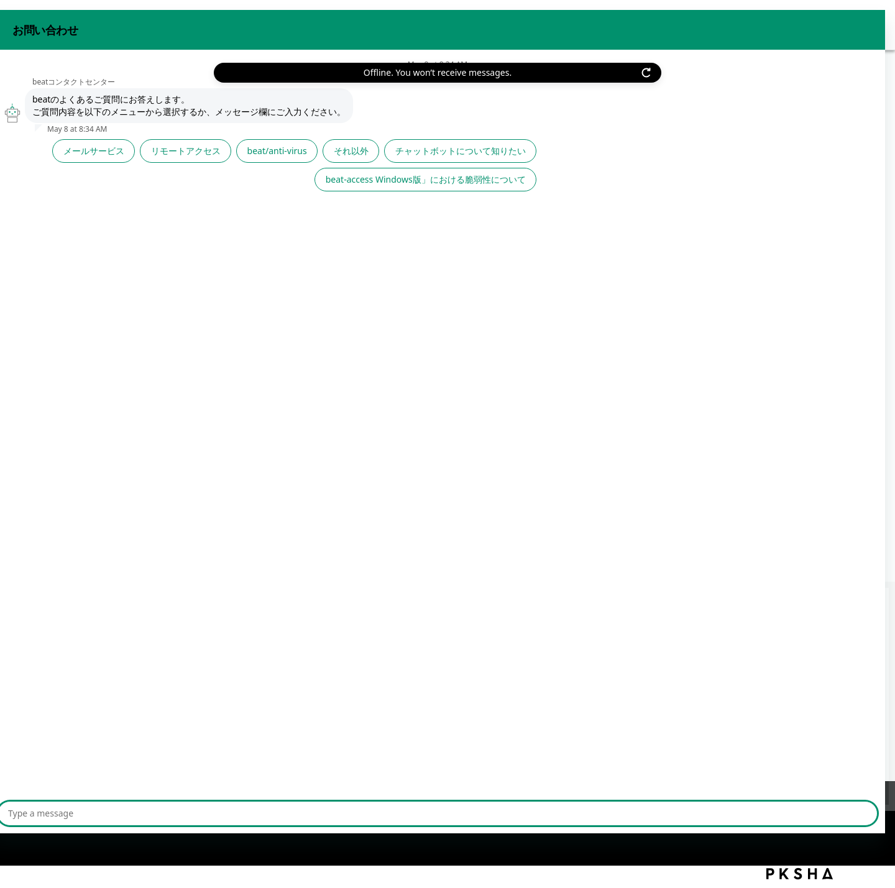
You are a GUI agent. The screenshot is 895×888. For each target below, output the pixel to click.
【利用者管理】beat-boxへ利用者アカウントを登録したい (203, 646)
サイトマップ (298, 812)
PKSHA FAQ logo (799, 874)
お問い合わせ (692, 24)
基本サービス (233, 89)
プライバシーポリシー (130, 812)
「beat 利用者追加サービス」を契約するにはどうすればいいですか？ (230, 721)
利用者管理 (294, 89)
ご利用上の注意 (222, 812)
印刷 (808, 140)
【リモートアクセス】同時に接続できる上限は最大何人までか (214, 621)
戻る (107, 143)
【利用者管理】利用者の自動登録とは (159, 671)
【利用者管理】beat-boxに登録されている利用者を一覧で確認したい (228, 696)
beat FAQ (93, 89)
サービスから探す (159, 89)
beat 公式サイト (769, 24)
